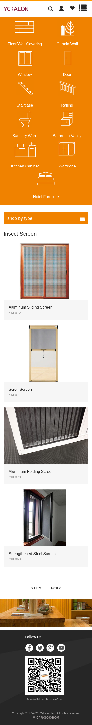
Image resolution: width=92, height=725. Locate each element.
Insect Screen (20, 234)
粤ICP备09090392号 (46, 717)
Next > (56, 588)
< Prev (36, 588)
